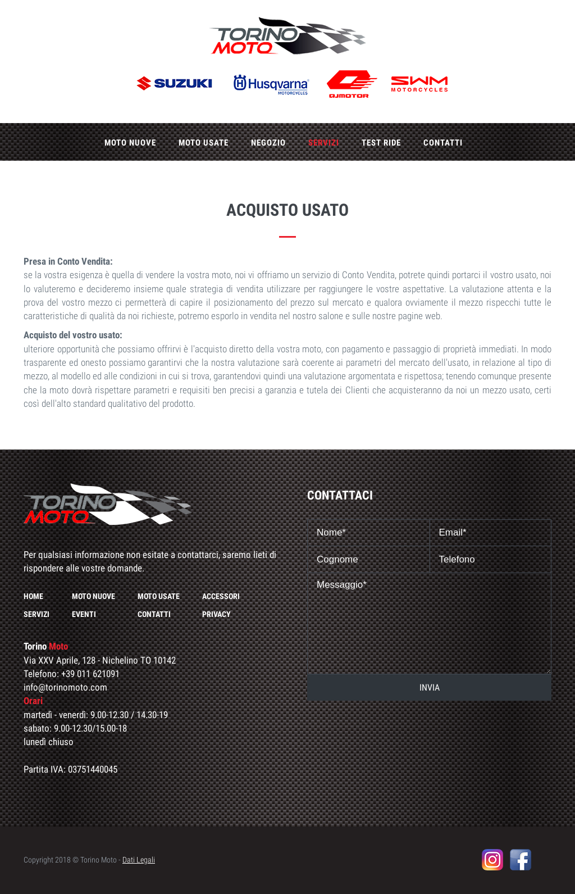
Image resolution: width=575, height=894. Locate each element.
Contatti (443, 143)
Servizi (323, 143)
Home (33, 596)
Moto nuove (130, 143)
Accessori (221, 596)
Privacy (216, 614)
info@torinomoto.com (65, 687)
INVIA (429, 687)
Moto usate (204, 143)
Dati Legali (138, 859)
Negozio (268, 143)
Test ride (381, 143)
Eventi (84, 614)
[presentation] (429, 728)
